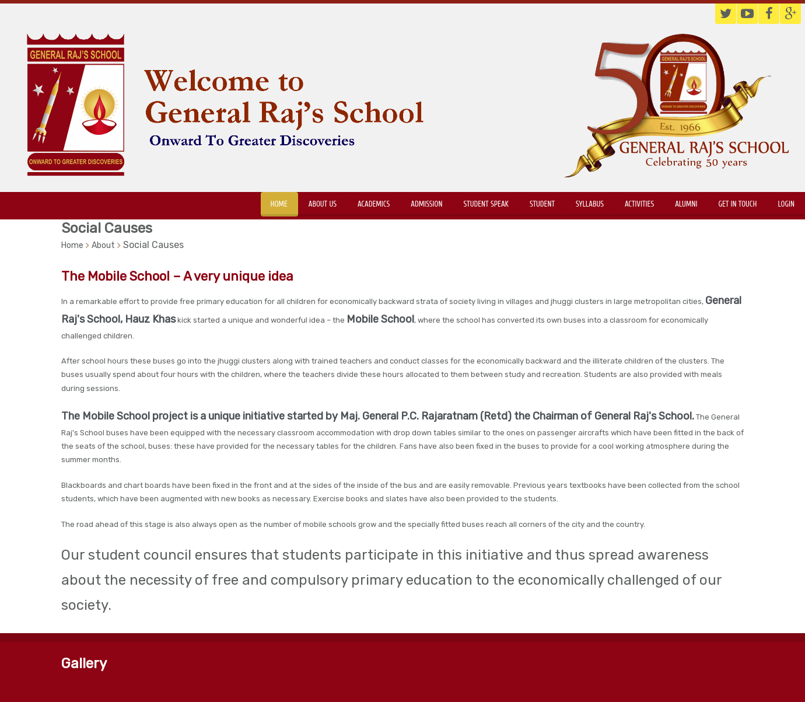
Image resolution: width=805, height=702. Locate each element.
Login (786, 204)
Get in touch (737, 204)
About (103, 245)
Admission (426, 204)
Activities (639, 204)
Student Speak (486, 204)
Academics (374, 204)
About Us (323, 204)
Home (279, 204)
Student (542, 204)
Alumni (686, 204)
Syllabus (590, 204)
